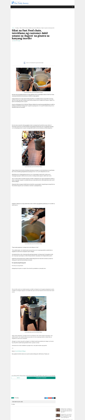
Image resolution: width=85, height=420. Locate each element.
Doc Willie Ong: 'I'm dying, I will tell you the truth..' (66, 22)
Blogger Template (31, 418)
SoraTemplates (18, 418)
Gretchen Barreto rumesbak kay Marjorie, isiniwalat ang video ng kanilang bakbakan (67, 31)
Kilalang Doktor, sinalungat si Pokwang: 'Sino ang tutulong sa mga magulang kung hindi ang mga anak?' (66, 12)
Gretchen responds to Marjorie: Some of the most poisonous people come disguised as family (67, 49)
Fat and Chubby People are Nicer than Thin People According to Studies (67, 36)
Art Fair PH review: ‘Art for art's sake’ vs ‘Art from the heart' (67, 54)
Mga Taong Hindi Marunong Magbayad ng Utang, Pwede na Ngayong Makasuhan (66, 27)
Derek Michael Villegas (20, 352)
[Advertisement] (33, 18)
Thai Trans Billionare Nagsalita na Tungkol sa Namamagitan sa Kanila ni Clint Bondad (66, 40)
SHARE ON (40, 380)
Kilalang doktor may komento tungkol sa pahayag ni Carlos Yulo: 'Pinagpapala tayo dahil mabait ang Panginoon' (66, 17)
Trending (18, 42)
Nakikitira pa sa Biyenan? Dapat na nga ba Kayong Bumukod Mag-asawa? (67, 45)
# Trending (17, 400)
